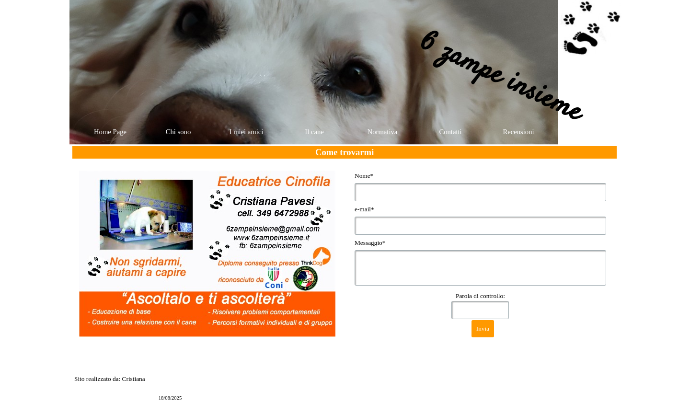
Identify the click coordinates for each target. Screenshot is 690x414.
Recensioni (518, 132)
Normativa (383, 132)
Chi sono (178, 132)
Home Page (110, 132)
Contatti (450, 132)
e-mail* (364, 209)
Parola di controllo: (480, 295)
